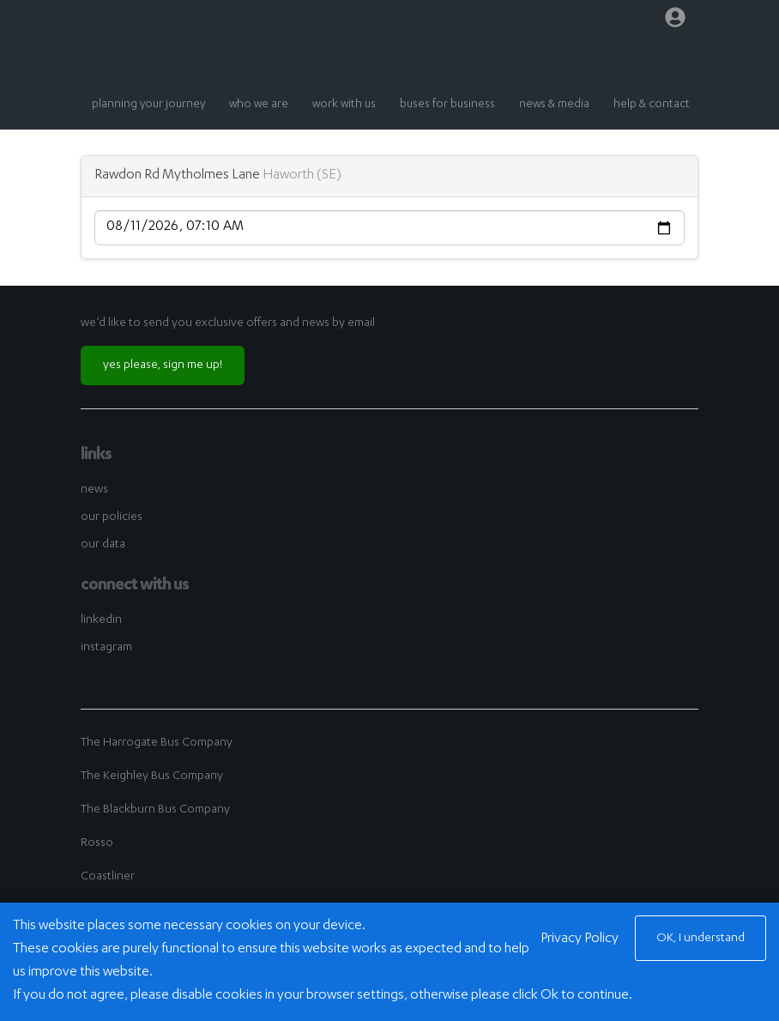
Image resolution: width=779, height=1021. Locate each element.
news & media (554, 105)
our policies (111, 517)
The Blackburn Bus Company (155, 810)
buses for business (447, 105)
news (94, 490)
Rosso (97, 843)
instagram (106, 648)
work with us (344, 105)
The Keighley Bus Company (152, 776)
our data (103, 545)
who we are (258, 105)
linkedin (101, 620)
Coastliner (108, 877)
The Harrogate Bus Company (156, 743)
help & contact (651, 105)
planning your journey (148, 105)
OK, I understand (700, 938)
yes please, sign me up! (162, 365)
